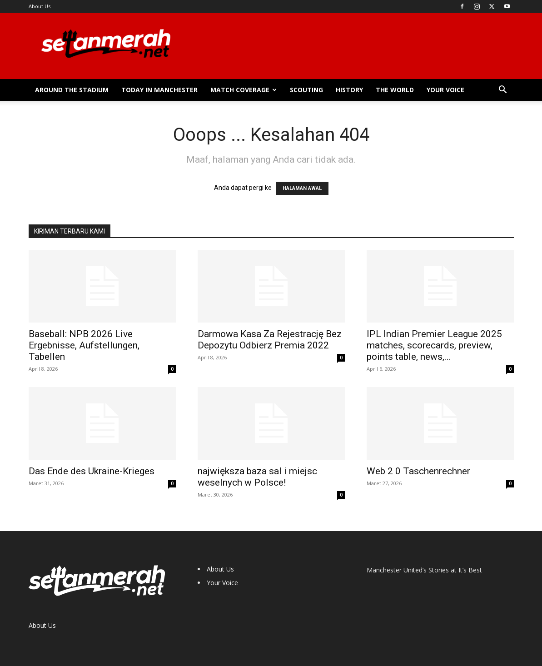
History (349, 89)
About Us (39, 6)
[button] (503, 90)
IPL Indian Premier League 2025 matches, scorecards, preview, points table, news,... (434, 345)
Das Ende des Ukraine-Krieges (91, 471)
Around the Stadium (72, 89)
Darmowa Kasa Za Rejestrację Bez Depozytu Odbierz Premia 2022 (270, 339)
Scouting (306, 89)
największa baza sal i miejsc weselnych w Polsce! (257, 477)
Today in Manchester (159, 89)
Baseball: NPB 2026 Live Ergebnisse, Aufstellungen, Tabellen (84, 345)
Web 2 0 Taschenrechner (418, 471)
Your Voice (445, 89)
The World (395, 89)
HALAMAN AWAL (302, 188)
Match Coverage (243, 89)
